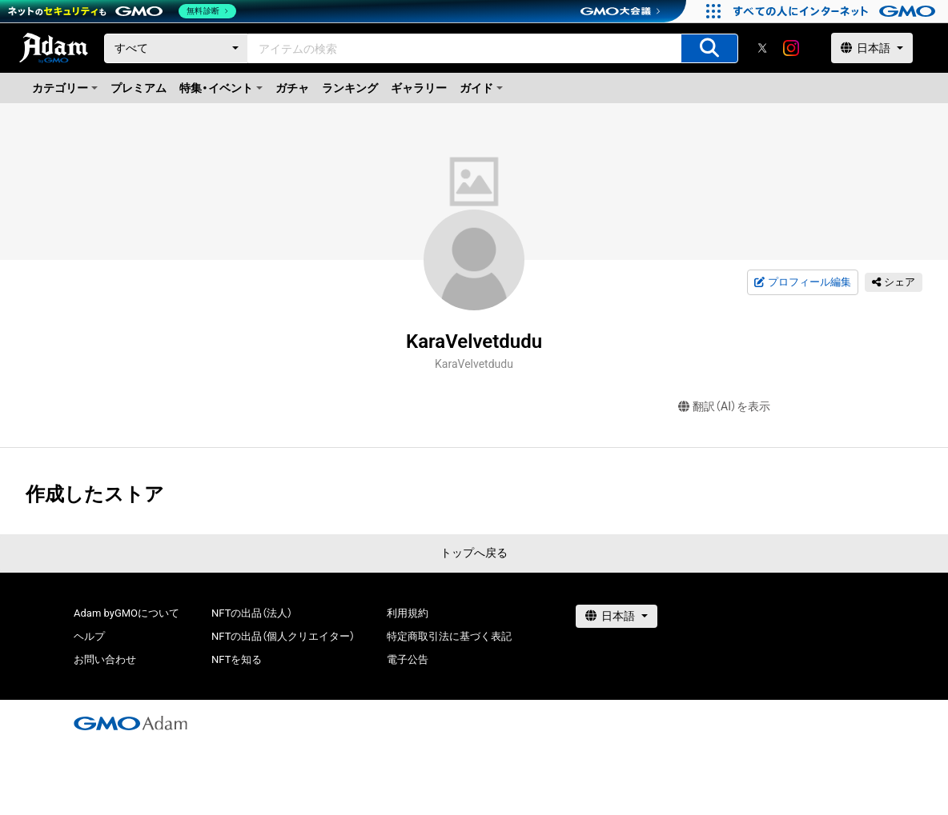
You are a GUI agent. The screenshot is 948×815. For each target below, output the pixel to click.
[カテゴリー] (176, 48)
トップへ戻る (474, 552)
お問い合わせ (105, 659)
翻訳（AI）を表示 (724, 406)
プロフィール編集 (802, 282)
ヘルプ (89, 636)
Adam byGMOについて (126, 613)
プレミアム (138, 88)
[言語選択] (872, 48)
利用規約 (407, 613)
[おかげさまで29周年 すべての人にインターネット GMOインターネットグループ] (836, 11)
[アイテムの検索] (709, 48)
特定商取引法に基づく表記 (449, 636)
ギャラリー (419, 88)
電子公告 (407, 659)
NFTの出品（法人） (251, 613)
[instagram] (791, 48)
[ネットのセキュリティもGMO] (123, 11)
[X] (762, 48)
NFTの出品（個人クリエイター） (283, 636)
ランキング (350, 88)
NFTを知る (236, 659)
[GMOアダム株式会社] (130, 723)
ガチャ (292, 88)
